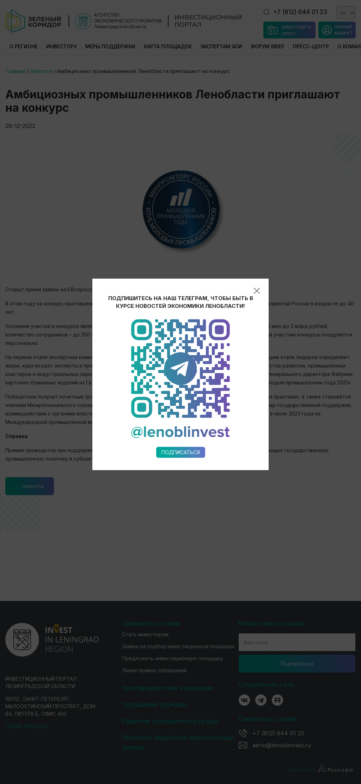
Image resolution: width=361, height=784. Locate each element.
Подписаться (180, 342)
